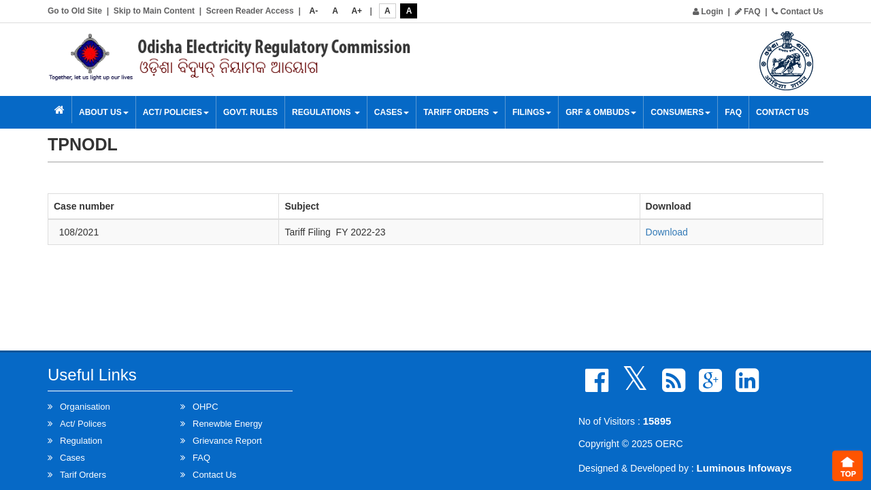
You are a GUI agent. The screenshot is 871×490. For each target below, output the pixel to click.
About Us (104, 112)
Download (667, 232)
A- (314, 11)
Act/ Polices (83, 424)
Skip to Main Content (154, 11)
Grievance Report (227, 441)
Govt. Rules (250, 112)
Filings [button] (531, 112)
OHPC (205, 407)
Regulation (81, 441)
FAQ (748, 11)
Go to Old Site (75, 11)
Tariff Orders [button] (460, 112)
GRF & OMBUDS (600, 112)
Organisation (85, 407)
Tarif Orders (83, 475)
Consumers (680, 112)
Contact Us (797, 11)
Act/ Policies (176, 112)
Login (708, 11)
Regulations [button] (326, 112)
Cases (391, 112)
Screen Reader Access (250, 11)
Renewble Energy (228, 424)
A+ (356, 11)
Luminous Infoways (744, 468)
